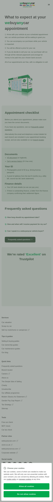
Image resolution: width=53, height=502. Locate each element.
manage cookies (25, 479)
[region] (26, 482)
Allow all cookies (26, 486)
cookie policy (11, 479)
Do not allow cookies (26, 494)
